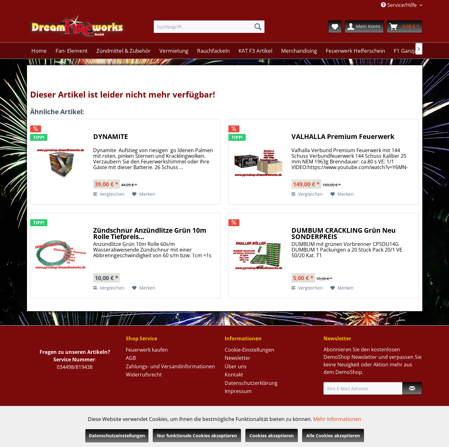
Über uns (236, 366)
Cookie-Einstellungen (249, 349)
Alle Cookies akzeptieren (333, 436)
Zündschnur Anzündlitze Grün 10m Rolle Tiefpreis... (149, 233)
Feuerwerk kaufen (147, 349)
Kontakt (234, 374)
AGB (131, 357)
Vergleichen (109, 194)
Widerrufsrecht (144, 374)
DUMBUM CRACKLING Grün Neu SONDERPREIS (343, 233)
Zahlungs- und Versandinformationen (170, 366)
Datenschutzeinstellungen (117, 436)
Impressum (238, 391)
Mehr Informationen (337, 419)
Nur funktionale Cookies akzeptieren (197, 436)
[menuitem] (209, 26)
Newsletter (237, 357)
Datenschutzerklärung (251, 383)
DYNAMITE (110, 137)
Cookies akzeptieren (271, 436)
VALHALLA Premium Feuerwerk (342, 137)
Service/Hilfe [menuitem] (399, 5)
